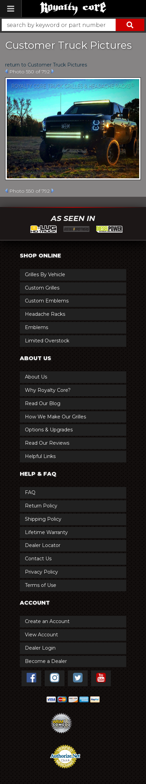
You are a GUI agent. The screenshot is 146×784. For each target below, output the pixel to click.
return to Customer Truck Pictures (46, 65)
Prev (6, 71)
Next (53, 71)
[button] (73, 25)
